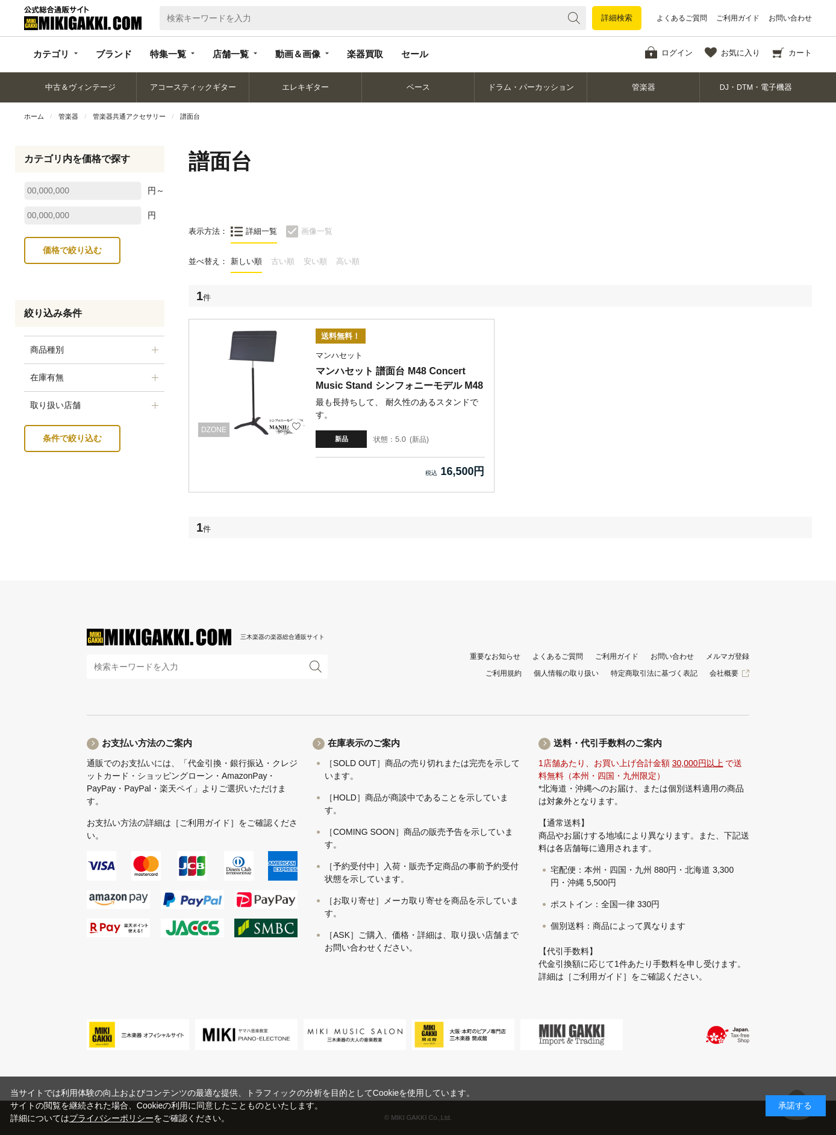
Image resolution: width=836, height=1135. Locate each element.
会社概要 (724, 673)
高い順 (348, 261)
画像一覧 (316, 231)
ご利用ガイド (738, 18)
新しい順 (246, 261)
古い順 (283, 261)
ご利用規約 (503, 673)
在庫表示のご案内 (364, 743)
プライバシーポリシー (111, 1118)
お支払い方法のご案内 (147, 743)
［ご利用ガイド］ (205, 823)
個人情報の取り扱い (566, 673)
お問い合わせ (790, 18)
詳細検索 (616, 17)
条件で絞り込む (72, 438)
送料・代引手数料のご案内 (608, 743)
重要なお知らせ (495, 656)
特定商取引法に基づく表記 (654, 673)
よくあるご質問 (682, 18)
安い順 (315, 261)
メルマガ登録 (727, 656)
